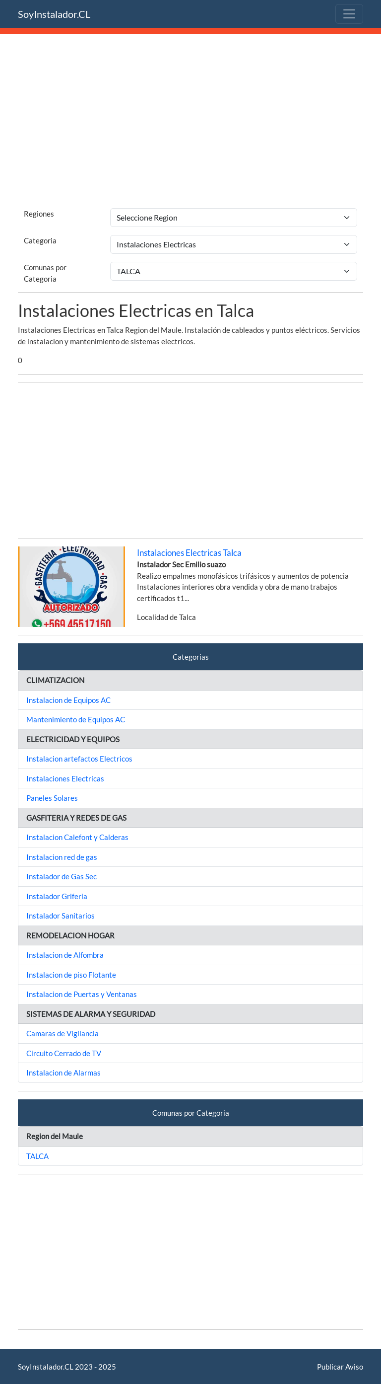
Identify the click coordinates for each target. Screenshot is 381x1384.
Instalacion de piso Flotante (71, 974)
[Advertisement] (190, 114)
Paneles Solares (52, 797)
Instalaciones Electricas (65, 778)
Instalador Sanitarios (60, 915)
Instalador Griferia (56, 896)
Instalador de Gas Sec (61, 876)
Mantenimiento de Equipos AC (75, 719)
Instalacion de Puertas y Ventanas (81, 994)
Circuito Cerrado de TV (63, 1053)
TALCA (37, 1156)
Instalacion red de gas (61, 856)
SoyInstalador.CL (54, 14)
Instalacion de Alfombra (65, 954)
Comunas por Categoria (45, 273)
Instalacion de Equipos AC (68, 699)
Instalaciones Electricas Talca (189, 552)
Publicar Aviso (340, 1366)
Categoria (40, 240)
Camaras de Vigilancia (62, 1033)
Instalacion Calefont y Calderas (77, 837)
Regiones (39, 213)
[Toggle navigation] (349, 14)
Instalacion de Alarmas (63, 1072)
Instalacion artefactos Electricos (79, 758)
